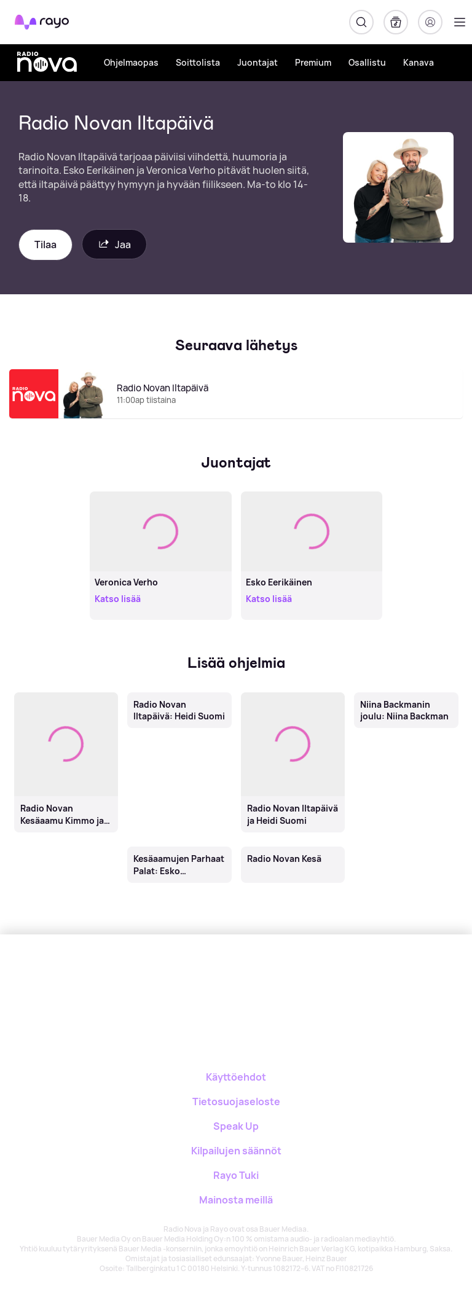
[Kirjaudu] (430, 22)
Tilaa (45, 244)
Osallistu (367, 62)
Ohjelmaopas (131, 62)
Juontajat (257, 62)
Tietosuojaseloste (236, 1101)
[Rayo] (187, 977)
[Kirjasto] (396, 22)
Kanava (418, 62)
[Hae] (361, 22)
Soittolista (198, 62)
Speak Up (236, 1126)
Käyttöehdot (236, 1077)
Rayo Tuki (236, 1175)
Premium (313, 62)
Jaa (114, 244)
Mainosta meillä (236, 1200)
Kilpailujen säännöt (236, 1150)
